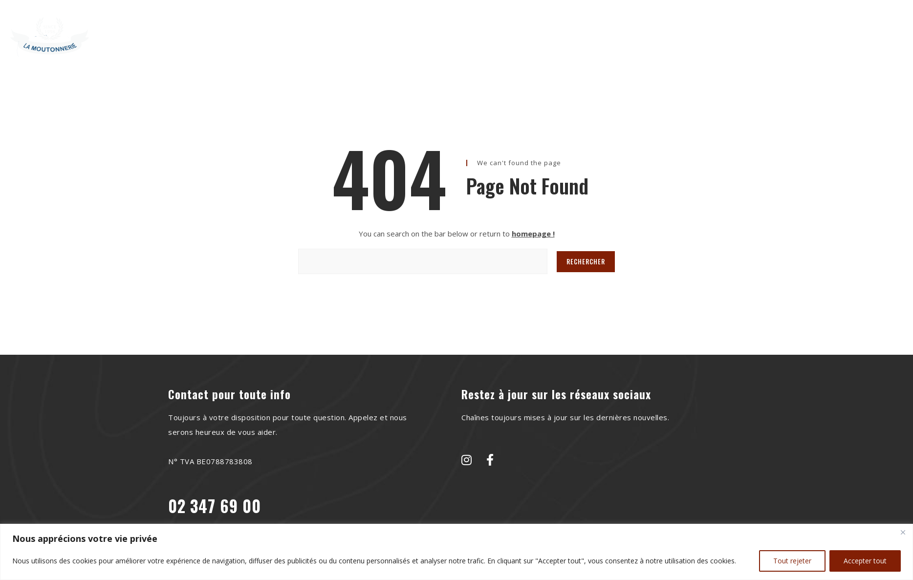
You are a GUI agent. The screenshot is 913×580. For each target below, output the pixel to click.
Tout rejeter (792, 560)
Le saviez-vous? (521, 30)
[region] (456, 552)
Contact (589, 30)
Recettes (451, 30)
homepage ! (533, 233)
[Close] (903, 532)
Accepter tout (865, 560)
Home (312, 30)
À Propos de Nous (378, 30)
